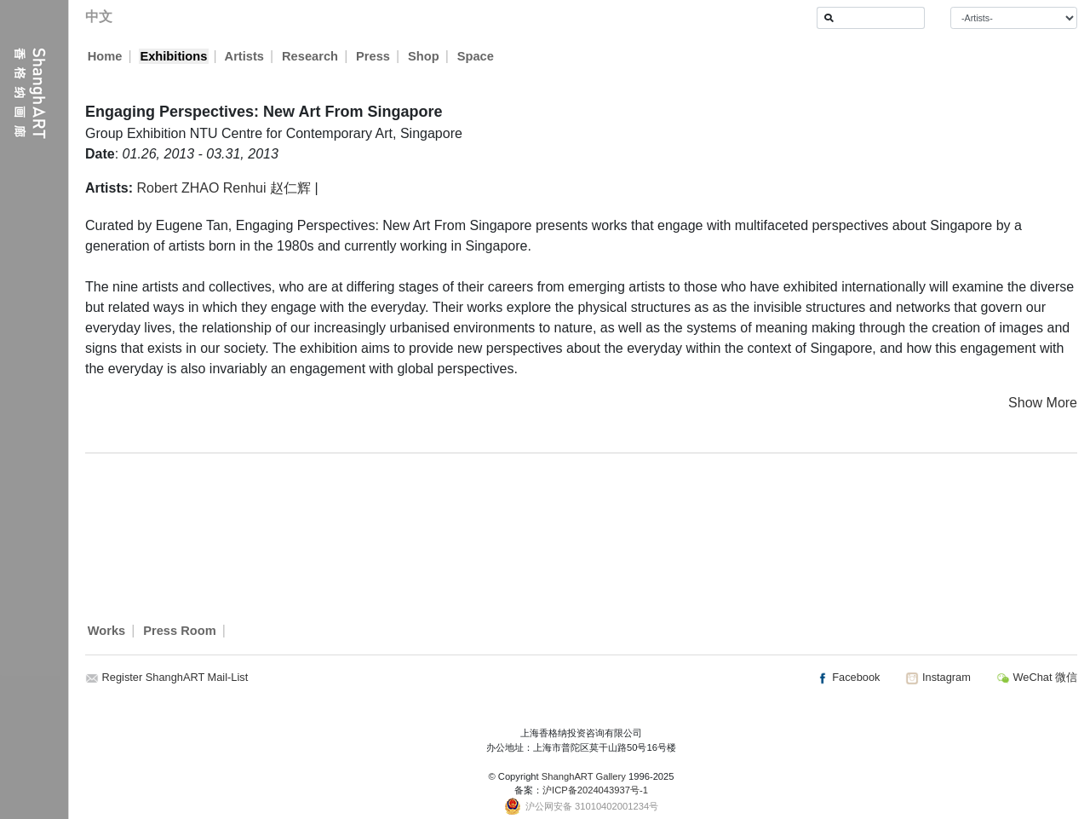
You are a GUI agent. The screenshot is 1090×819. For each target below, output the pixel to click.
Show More (1042, 402)
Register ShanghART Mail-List (175, 677)
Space (476, 56)
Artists (244, 56)
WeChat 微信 (1036, 677)
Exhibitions (173, 56)
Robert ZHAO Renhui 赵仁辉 (223, 188)
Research (311, 56)
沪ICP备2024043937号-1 (595, 790)
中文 (98, 16)
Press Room (179, 630)
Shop (424, 56)
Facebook (848, 677)
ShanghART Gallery (584, 776)
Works (107, 630)
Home (105, 56)
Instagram (937, 677)
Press (374, 56)
